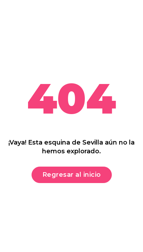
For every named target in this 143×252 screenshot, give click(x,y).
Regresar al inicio (71, 174)
